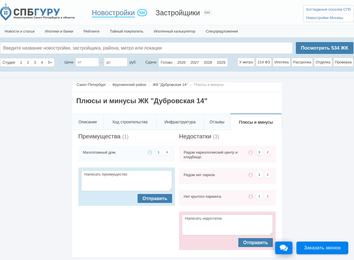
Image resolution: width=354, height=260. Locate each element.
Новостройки (113, 13)
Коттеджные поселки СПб (328, 9)
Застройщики (178, 13)
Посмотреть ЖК (324, 48)
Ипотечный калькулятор (174, 31)
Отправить (154, 198)
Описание (88, 122)
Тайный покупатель (126, 31)
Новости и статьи (20, 31)
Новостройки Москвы (324, 18)
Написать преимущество (126, 180)
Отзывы (217, 122)
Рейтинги (91, 31)
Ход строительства (130, 122)
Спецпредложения (222, 31)
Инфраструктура (179, 122)
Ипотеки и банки (59, 31)
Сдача (150, 62)
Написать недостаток (227, 224)
